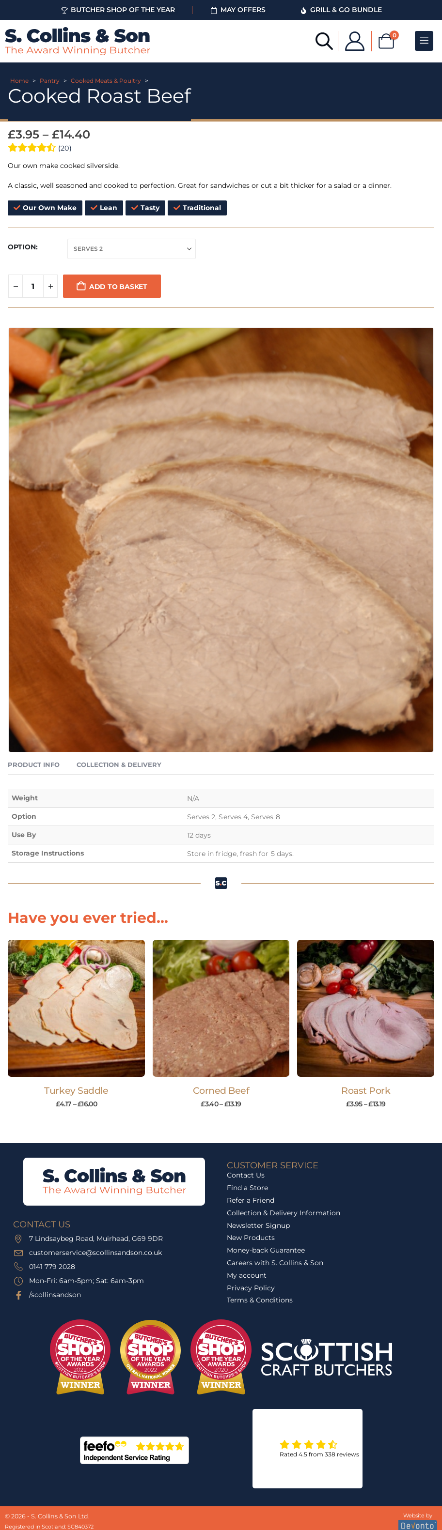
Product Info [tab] (34, 764)
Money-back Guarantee (266, 1250)
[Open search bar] (320, 40)
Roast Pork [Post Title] (365, 1090)
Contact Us (246, 1175)
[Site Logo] (77, 41)
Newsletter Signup (258, 1225)
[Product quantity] (33, 286)
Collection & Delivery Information (283, 1213)
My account (247, 1275)
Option (22, 247)
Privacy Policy (251, 1288)
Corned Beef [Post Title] (221, 1090)
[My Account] (350, 41)
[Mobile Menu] (424, 41)
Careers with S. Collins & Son (275, 1262)
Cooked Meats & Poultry (106, 80)
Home (19, 80)
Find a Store (247, 1187)
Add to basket (118, 286)
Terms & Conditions (260, 1300)
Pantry (50, 80)
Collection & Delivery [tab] (119, 764)
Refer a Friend (250, 1200)
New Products (251, 1237)
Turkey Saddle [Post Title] (76, 1090)
